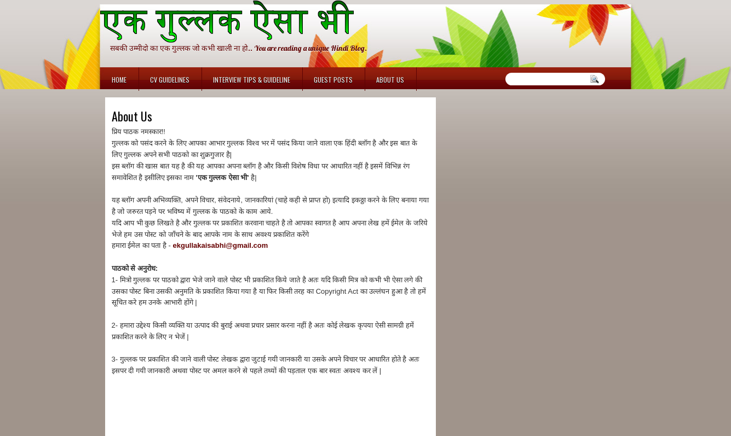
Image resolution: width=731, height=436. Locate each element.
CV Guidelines (169, 79)
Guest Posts (333, 79)
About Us (390, 79)
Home (119, 79)
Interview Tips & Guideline (251, 79)
